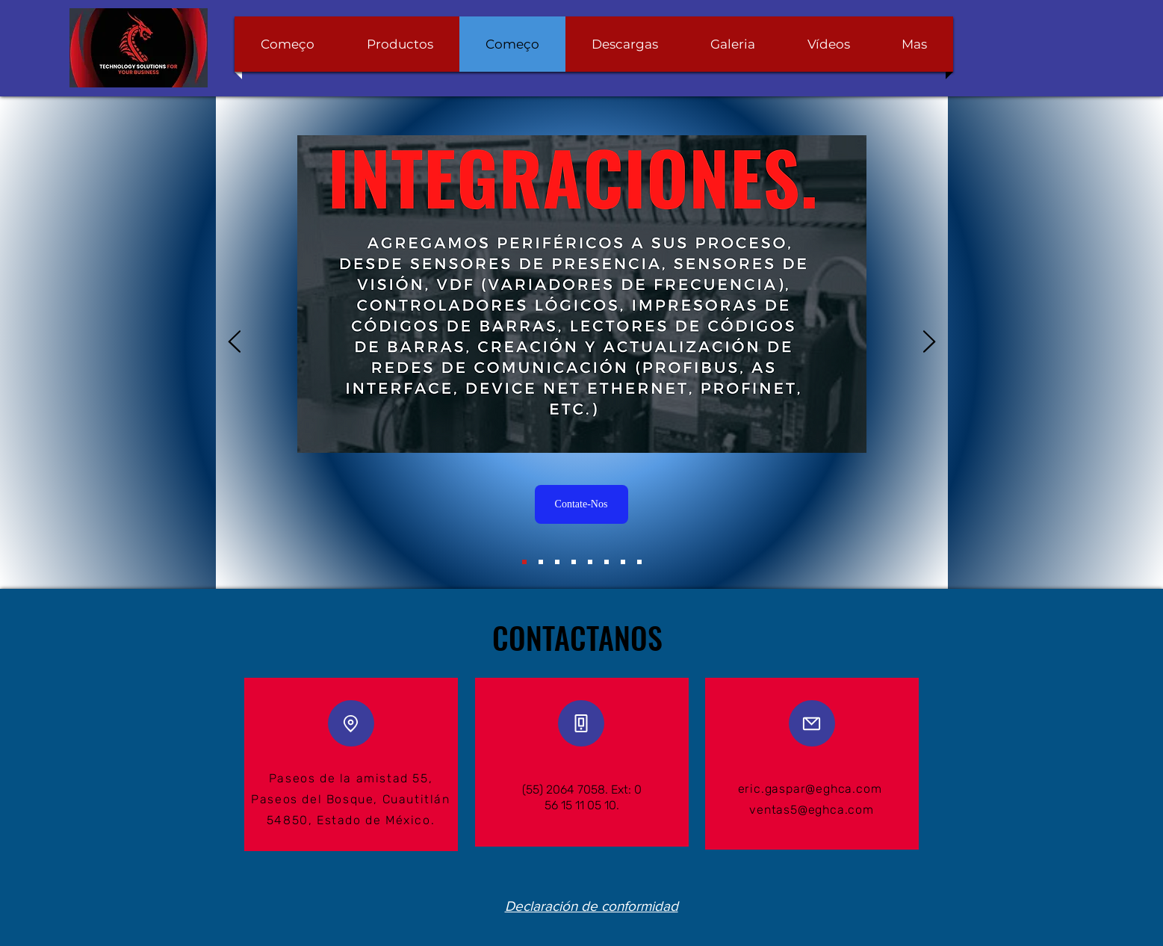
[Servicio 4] (590, 562)
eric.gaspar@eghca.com (810, 789)
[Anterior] (234, 342)
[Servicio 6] (623, 562)
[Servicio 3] (573, 562)
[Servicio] (524, 562)
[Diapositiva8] (541, 562)
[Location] (351, 723)
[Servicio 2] (557, 562)
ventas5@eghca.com (811, 810)
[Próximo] (929, 342)
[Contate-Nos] (581, 504)
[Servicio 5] (606, 562)
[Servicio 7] (639, 562)
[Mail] (812, 723)
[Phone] (581, 723)
